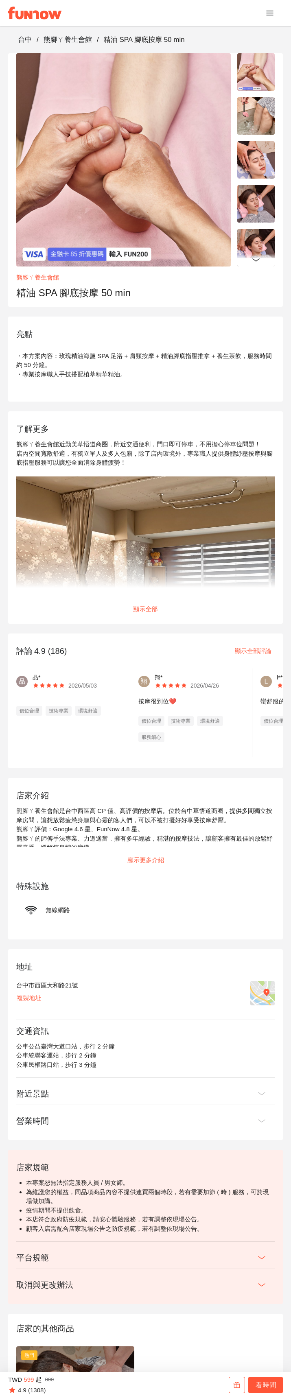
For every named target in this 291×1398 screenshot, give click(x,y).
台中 (25, 40)
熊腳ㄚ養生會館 (68, 40)
